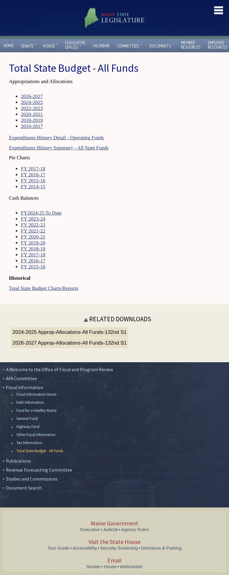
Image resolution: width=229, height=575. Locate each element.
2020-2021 (32, 114)
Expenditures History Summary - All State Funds (59, 148)
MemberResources (191, 44)
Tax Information (29, 442)
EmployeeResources (218, 44)
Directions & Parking (161, 547)
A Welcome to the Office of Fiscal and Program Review (59, 369)
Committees (129, 45)
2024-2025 (32, 102)
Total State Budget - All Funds (39, 450)
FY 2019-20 (33, 243)
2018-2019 (32, 120)
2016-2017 (32, 126)
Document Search (24, 488)
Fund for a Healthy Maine (36, 410)
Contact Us (193, 57)
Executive (90, 529)
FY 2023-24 (33, 219)
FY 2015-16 (33, 180)
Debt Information (30, 402)
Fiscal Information (24, 387)
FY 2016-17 (33, 175)
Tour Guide (58, 547)
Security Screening (119, 547)
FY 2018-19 (33, 249)
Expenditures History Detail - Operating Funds (56, 137)
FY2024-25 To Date (41, 213)
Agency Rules (135, 529)
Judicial (110, 529)
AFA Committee (21, 378)
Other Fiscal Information (35, 434)
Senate (28, 45)
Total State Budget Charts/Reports (43, 288)
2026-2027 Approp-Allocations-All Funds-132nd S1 (70, 343)
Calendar (101, 45)
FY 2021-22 (33, 231)
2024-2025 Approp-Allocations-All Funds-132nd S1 (70, 332)
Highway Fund (27, 426)
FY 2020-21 (33, 237)
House (50, 45)
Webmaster (131, 566)
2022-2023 (32, 108)
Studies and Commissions (32, 479)
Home (9, 45)
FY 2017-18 (33, 169)
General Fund (27, 418)
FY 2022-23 (33, 225)
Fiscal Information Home (36, 394)
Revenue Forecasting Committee (39, 470)
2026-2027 (32, 96)
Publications (18, 461)
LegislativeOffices (75, 45)
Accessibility (85, 547)
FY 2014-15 (33, 186)
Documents (161, 45)
